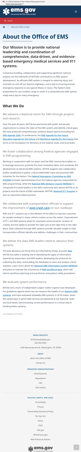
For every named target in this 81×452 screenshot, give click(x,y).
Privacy (40, 407)
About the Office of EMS (20, 27)
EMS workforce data (52, 269)
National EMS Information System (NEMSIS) (55, 265)
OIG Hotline (40, 387)
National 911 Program (64, 191)
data (70, 250)
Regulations (40, 378)
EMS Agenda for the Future (54, 135)
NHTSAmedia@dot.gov (40, 339)
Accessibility (40, 402)
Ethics (40, 421)
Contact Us (40, 363)
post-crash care (40, 208)
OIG (40, 383)
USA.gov (40, 430)
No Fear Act (41, 416)
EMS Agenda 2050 (11, 135)
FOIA (40, 425)
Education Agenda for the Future (19, 139)
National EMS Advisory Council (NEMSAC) (52, 183)
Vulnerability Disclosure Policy (40, 411)
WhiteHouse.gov (40, 434)
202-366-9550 (40, 343)
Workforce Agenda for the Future (56, 139)
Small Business (40, 373)
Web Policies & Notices (40, 439)
